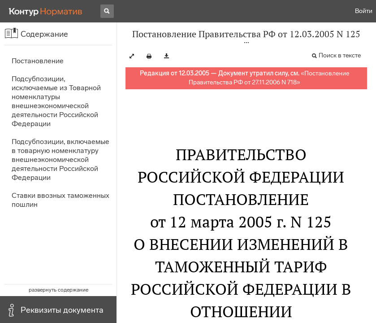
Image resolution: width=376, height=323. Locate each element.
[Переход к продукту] (45, 11)
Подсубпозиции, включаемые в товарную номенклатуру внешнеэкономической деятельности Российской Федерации (60, 159)
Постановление (38, 61)
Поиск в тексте (340, 55)
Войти (363, 11)
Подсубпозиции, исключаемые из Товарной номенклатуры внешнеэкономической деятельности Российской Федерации (56, 101)
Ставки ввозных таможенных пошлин (60, 200)
